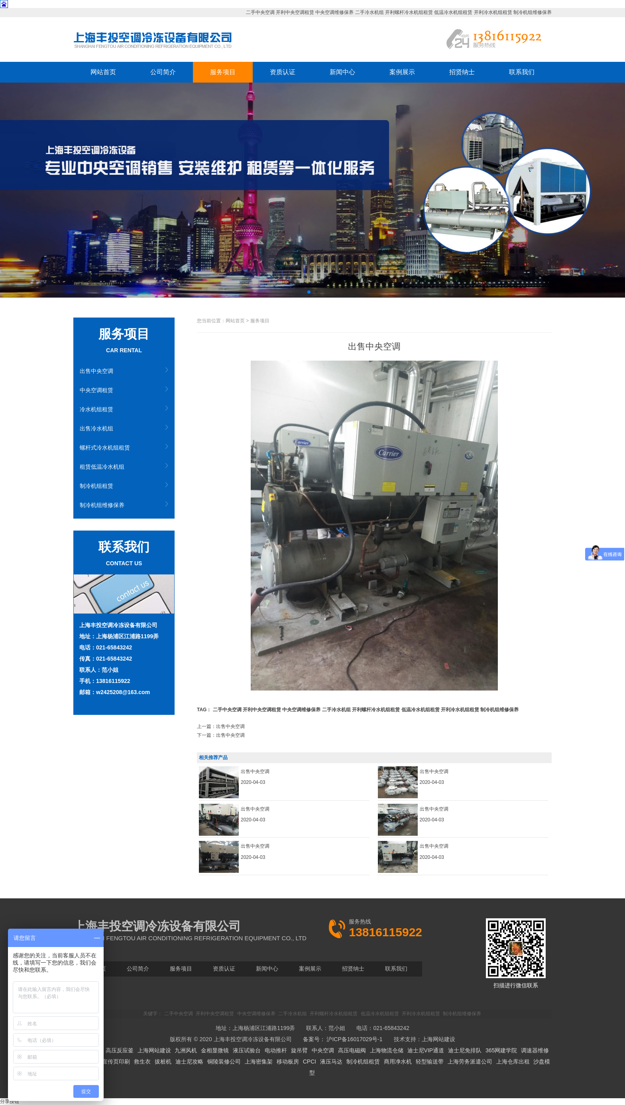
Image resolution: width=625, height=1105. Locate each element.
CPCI (309, 1061)
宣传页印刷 (116, 1061)
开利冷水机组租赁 (493, 12)
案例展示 (402, 72)
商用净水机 (398, 1061)
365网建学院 (501, 1050)
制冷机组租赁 (96, 486)
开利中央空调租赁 (295, 12)
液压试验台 (247, 1050)
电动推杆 (276, 1050)
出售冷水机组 (96, 428)
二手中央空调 (260, 12)
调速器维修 (535, 1050)
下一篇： (221, 735)
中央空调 (323, 1050)
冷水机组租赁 (96, 409)
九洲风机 (186, 1050)
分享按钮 (9, 1101)
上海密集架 (259, 1061)
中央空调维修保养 (334, 12)
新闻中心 (342, 72)
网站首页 (103, 72)
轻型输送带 (430, 1061)
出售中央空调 (96, 371)
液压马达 (331, 1061)
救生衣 (142, 1061)
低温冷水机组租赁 (453, 12)
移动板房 (288, 1061)
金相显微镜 (215, 1050)
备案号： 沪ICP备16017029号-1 (343, 1039)
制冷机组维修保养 (532, 12)
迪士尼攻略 (189, 1061)
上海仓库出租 (513, 1061)
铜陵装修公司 (224, 1061)
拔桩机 (163, 1061)
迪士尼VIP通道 (425, 1050)
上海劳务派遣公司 (470, 1061)
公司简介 (163, 72)
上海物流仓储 (386, 1050)
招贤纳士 (462, 72)
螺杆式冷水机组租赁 (105, 447)
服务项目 (223, 72)
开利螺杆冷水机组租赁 (409, 12)
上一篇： (221, 726)
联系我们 (522, 72)
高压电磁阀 (352, 1050)
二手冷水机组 (369, 12)
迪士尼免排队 (465, 1050)
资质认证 (282, 72)
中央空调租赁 (96, 390)
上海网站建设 (438, 1039)
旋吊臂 (299, 1050)
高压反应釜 (120, 1050)
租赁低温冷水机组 (102, 467)
